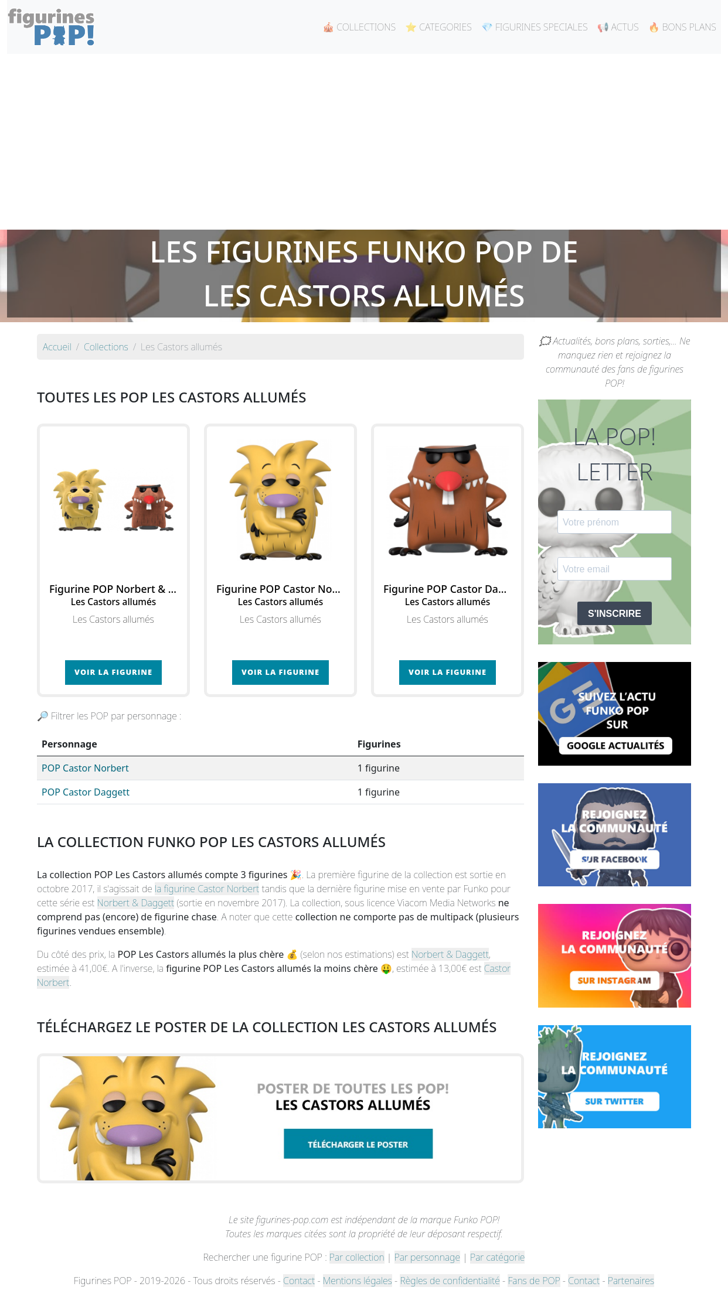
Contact (299, 1280)
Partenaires (631, 1280)
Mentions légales (357, 1280)
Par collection (357, 1257)
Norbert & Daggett (136, 902)
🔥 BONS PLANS (682, 27)
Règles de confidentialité (449, 1280)
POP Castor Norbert (85, 768)
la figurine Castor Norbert (207, 888)
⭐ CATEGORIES (438, 27)
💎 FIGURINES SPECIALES (534, 27)
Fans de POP (534, 1280)
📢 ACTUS (618, 27)
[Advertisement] (364, 142)
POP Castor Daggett (86, 792)
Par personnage (427, 1257)
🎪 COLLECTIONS (359, 27)
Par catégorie (497, 1257)
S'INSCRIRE (614, 614)
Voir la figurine (113, 672)
